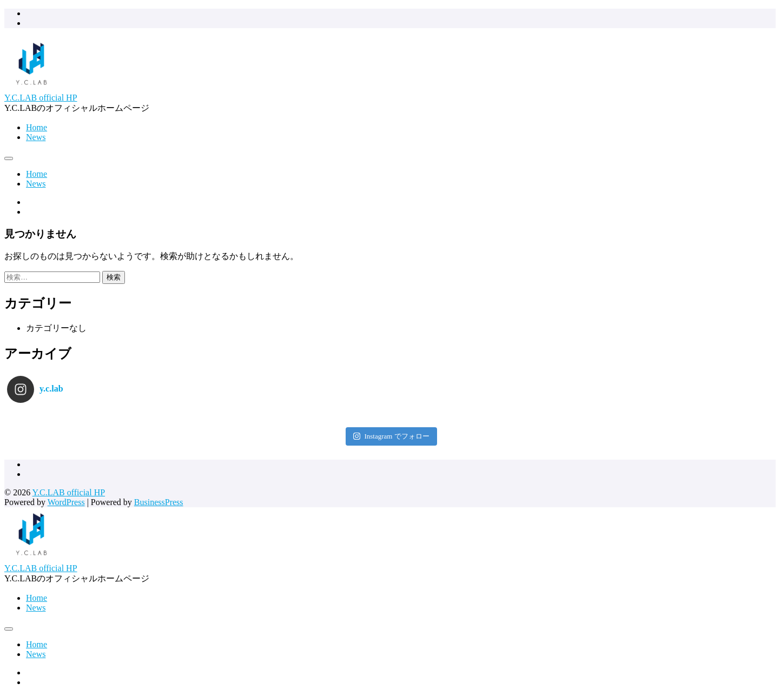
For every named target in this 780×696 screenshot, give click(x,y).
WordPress (66, 502)
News (35, 137)
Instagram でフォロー (391, 436)
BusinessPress (158, 502)
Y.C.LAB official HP (40, 97)
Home (36, 127)
